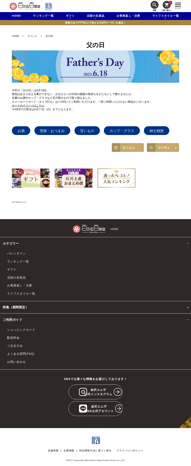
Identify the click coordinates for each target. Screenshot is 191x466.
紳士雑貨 (157, 130)
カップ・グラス (121, 130)
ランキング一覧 (43, 15)
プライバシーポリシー (129, 450)
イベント (32, 36)
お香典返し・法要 (128, 15)
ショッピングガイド (21, 330)
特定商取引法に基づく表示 (95, 450)
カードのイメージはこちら (28, 105)
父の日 (49, 36)
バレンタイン (16, 253)
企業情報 (69, 450)
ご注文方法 (15, 346)
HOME (16, 15)
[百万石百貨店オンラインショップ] (25, 6)
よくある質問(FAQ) (21, 354)
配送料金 (13, 338)
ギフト (11, 269)
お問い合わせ (16, 362)
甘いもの (87, 130)
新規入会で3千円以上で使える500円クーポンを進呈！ (95, 22)
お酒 (21, 130)
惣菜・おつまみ (52, 130)
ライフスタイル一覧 (21, 293)
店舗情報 (53, 450)
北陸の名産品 (16, 277)
